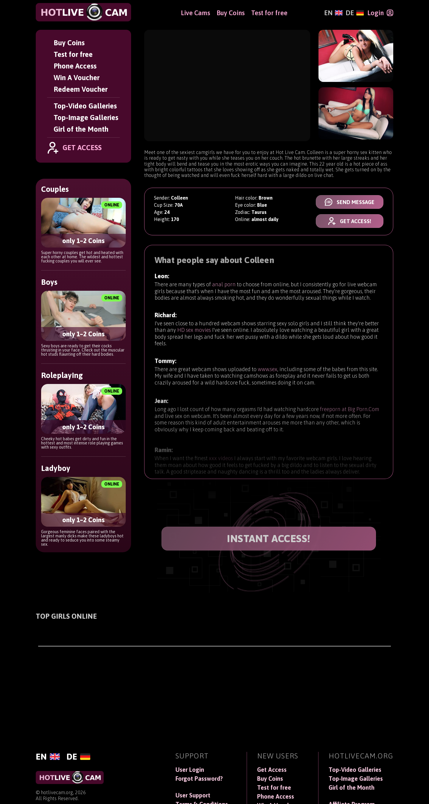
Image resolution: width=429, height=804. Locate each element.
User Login (189, 769)
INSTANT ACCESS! (268, 538)
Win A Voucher (77, 78)
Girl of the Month (81, 129)
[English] (333, 13)
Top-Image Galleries (86, 117)
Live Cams (195, 13)
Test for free (73, 54)
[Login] (380, 13)
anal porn (224, 285)
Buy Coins (69, 43)
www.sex (267, 375)
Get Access (272, 769)
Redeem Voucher (81, 89)
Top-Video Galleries (85, 106)
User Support (192, 795)
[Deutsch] (355, 13)
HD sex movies (194, 332)
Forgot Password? (199, 778)
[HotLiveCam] (83, 12)
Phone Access (75, 66)
